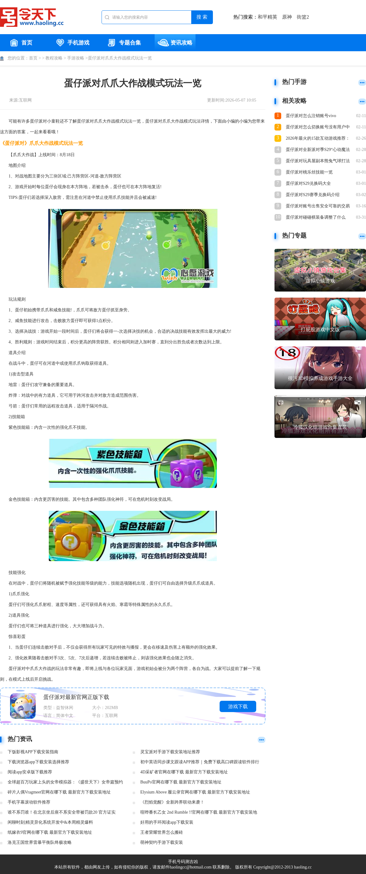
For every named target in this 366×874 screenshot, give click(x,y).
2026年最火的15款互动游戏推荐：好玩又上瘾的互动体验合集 (318, 139)
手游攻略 (75, 58)
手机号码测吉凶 (183, 861)
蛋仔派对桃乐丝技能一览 (309, 172)
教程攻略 (54, 58)
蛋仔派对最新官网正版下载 (76, 697)
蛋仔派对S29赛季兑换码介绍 (312, 194)
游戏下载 (238, 706)
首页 (20, 42)
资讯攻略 (175, 42)
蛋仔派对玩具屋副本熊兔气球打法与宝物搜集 (318, 161)
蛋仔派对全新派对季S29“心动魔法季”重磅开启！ (318, 150)
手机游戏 (72, 42)
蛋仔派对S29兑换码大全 (308, 183)
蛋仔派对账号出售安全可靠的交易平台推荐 (318, 207)
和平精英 (267, 17)
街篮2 (303, 17)
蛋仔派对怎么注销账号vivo (311, 115)
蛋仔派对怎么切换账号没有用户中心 (318, 128)
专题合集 (123, 42)
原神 (287, 17)
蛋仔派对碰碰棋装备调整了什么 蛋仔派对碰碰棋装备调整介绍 (316, 218)
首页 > (35, 58)
